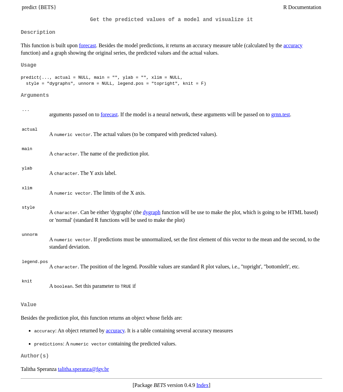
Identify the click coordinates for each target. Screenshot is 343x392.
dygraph (151, 212)
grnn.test (280, 114)
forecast (87, 45)
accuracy (292, 45)
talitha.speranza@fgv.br (83, 369)
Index (202, 385)
